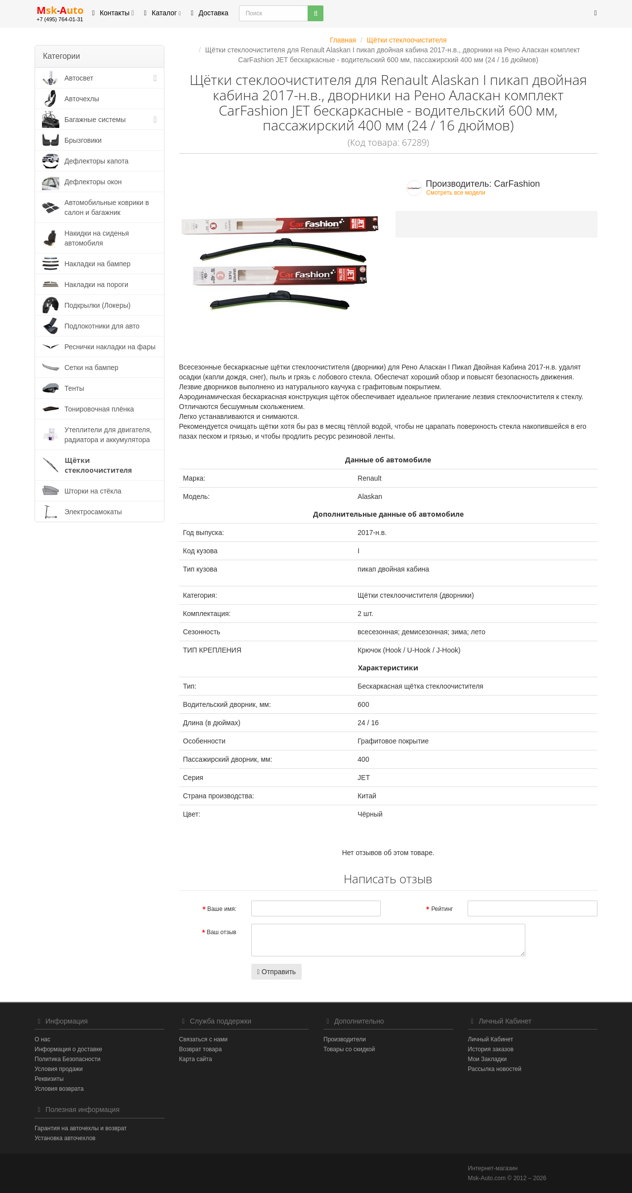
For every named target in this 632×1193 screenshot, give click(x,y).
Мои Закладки (487, 1059)
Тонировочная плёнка (99, 409)
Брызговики (83, 140)
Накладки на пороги (96, 284)
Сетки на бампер (91, 367)
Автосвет (79, 78)
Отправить (276, 972)
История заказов (491, 1049)
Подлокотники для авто (102, 326)
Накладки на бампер (98, 264)
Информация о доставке (68, 1049)
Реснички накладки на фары (110, 347)
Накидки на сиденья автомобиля (97, 238)
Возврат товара (200, 1049)
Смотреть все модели (455, 192)
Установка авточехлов (65, 1138)
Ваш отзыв (222, 932)
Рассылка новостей (494, 1069)
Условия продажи (59, 1069)
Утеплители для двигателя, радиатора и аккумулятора (108, 435)
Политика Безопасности (67, 1059)
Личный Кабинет (491, 1039)
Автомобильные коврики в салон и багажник (107, 207)
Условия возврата (59, 1088)
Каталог (161, 13)
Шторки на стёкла (93, 491)
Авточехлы (82, 99)
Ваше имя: (222, 908)
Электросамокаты (93, 512)
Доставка (208, 13)
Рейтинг (442, 908)
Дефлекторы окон (93, 182)
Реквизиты (49, 1078)
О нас (42, 1039)
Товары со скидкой (349, 1049)
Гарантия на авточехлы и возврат (81, 1128)
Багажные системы (95, 119)
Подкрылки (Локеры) (98, 305)
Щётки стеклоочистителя (98, 465)
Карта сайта (195, 1059)
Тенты (74, 388)
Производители (344, 1039)
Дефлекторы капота (97, 161)
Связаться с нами (203, 1039)
